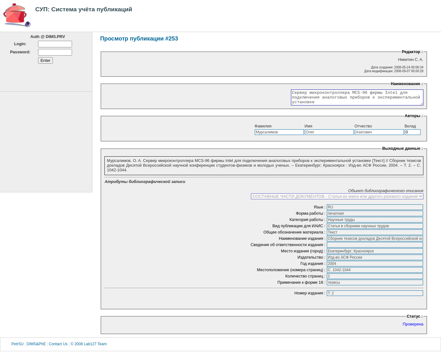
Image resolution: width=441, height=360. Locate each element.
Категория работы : (308, 222)
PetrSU (17, 347)
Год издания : (313, 266)
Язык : (320, 209)
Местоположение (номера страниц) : (292, 272)
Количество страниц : (306, 279)
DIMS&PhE (36, 347)
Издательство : (312, 260)
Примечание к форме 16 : (302, 285)
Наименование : (407, 83)
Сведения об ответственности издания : (289, 247)
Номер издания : (310, 295)
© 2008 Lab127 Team (88, 347)
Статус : (415, 319)
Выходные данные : (402, 151)
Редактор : (412, 51)
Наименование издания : (303, 241)
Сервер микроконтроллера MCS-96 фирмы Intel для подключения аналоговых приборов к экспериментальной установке (349, 98)
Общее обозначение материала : (295, 235)
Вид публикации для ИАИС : (299, 228)
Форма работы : (311, 216)
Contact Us (58, 347)
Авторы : (414, 118)
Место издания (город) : (304, 253)
